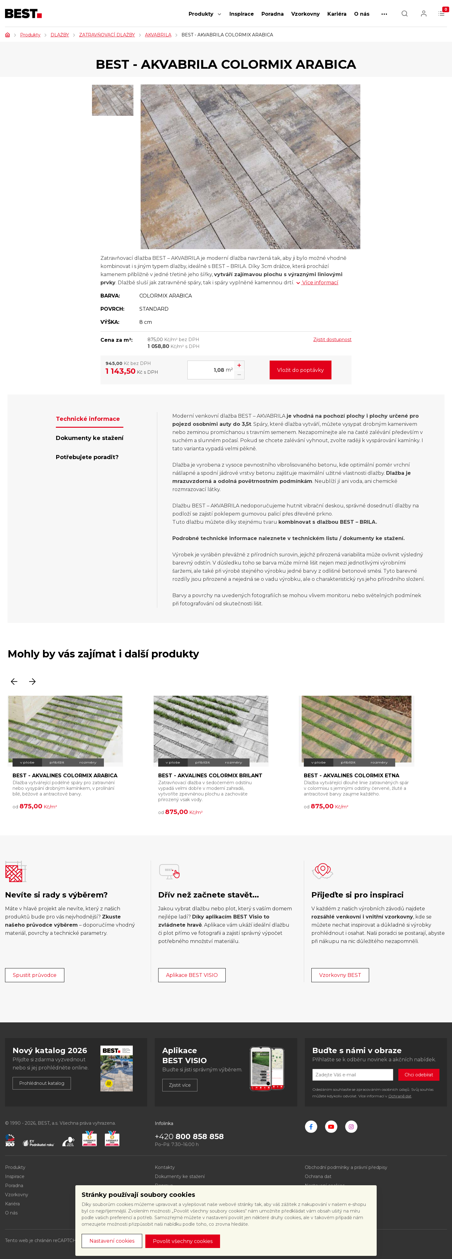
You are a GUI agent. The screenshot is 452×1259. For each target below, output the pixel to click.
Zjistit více (180, 1085)
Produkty (201, 14)
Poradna (272, 14)
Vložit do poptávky (300, 370)
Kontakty (165, 1167)
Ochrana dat (318, 1176)
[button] (219, 17)
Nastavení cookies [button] (111, 1241)
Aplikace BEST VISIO (192, 975)
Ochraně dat (400, 1096)
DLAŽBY (60, 35)
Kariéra (337, 14)
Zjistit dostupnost (332, 339)
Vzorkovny (305, 14)
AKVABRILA (158, 35)
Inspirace (241, 14)
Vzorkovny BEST (340, 975)
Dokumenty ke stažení (180, 1176)
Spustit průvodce (34, 975)
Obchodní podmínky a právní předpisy (346, 1167)
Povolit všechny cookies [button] (183, 1241)
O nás (361, 14)
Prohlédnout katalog (41, 1083)
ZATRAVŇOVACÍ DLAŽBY (107, 35)
